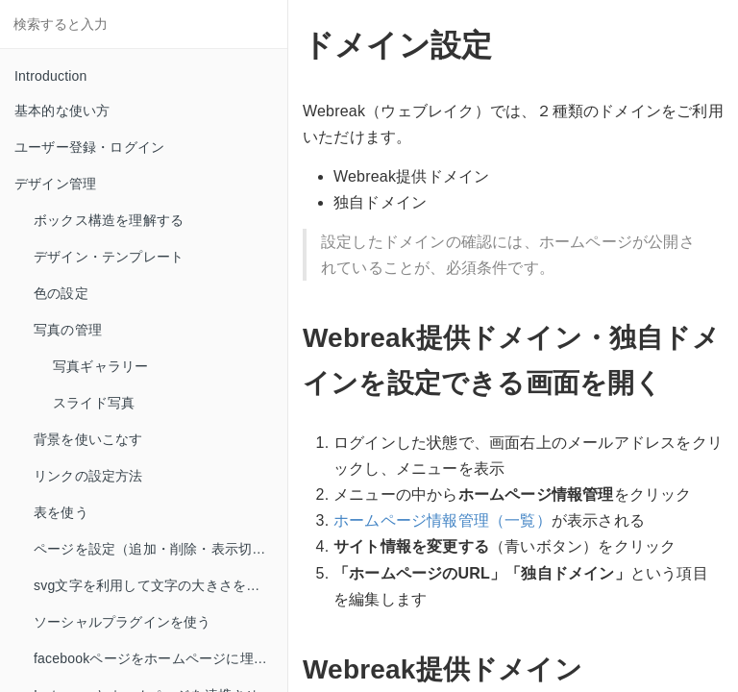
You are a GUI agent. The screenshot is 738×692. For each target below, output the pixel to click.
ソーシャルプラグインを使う (122, 622)
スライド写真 (94, 402)
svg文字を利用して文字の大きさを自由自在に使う (160, 585)
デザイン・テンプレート (109, 256)
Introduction (50, 76)
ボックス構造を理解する (109, 220)
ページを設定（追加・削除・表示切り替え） (160, 548)
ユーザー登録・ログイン (89, 147)
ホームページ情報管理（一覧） (442, 520)
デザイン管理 (55, 183)
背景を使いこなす (88, 439)
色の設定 (61, 293)
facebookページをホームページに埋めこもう (160, 658)
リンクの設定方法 (88, 475)
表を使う (61, 512)
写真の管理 (68, 329)
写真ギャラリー (100, 366)
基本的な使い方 (62, 110)
